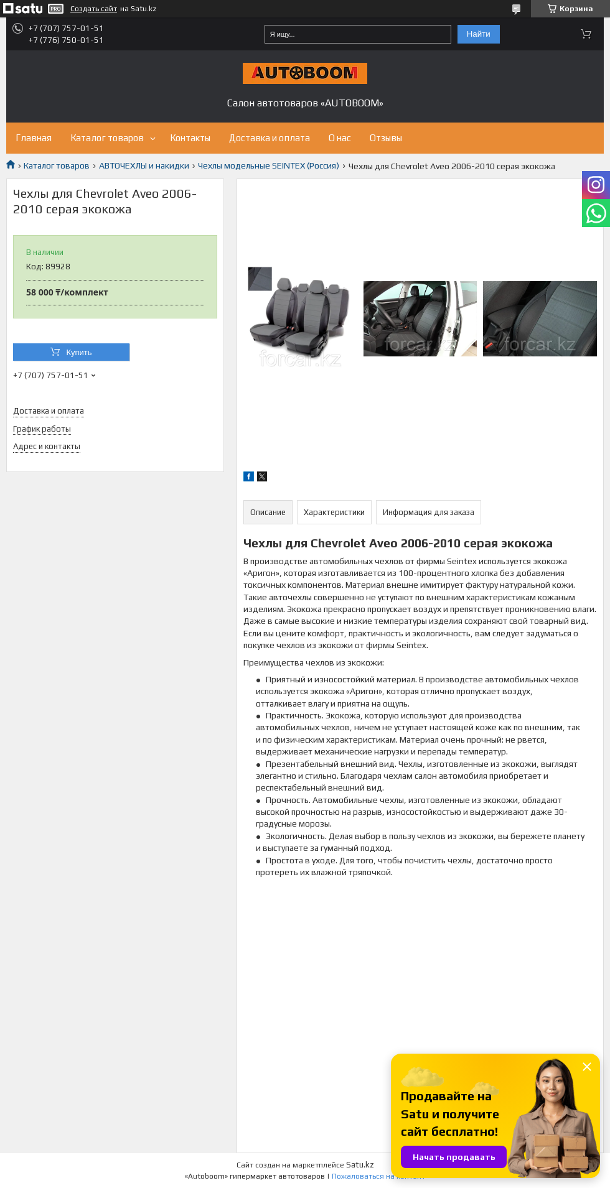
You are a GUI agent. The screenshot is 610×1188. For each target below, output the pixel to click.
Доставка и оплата (269, 137)
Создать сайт (93, 8)
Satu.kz (360, 1164)
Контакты (190, 137)
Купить (79, 352)
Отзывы (386, 137)
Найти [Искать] (478, 34)
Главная (34, 137)
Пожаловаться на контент (378, 1176)
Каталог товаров (107, 137)
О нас (340, 137)
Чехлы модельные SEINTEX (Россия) (268, 165)
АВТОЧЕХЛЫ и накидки (144, 165)
